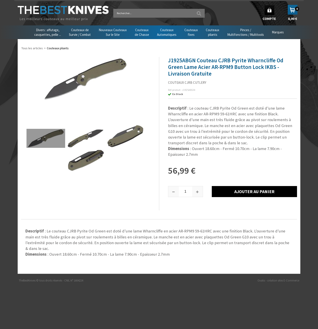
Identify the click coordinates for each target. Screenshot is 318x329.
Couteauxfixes (191, 32)
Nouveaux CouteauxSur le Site (113, 32)
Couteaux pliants (58, 48)
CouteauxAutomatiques (166, 32)
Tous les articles (32, 48)
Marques (278, 32)
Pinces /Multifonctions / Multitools (245, 32)
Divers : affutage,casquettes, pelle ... (47, 32)
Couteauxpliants (212, 32)
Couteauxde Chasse (142, 32)
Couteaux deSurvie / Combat (80, 32)
